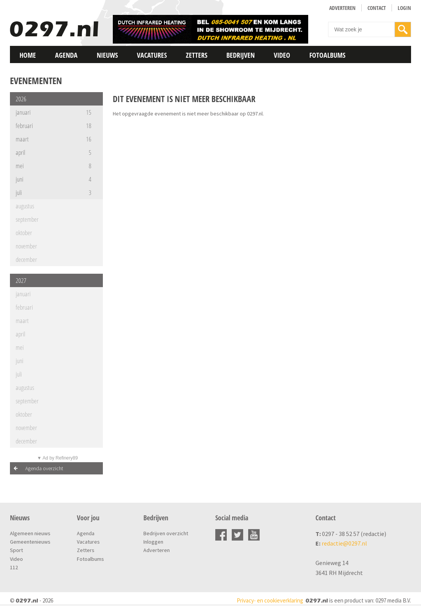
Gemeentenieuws (30, 541)
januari (53, 112)
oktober (24, 232)
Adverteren (342, 7)
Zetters (196, 55)
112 (14, 567)
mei (53, 166)
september (27, 219)
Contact (376, 7)
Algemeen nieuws (30, 533)
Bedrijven (240, 55)
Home (28, 55)
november (26, 246)
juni (53, 179)
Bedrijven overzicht (165, 533)
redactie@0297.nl (344, 543)
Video (282, 55)
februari (53, 125)
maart (53, 139)
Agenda (66, 55)
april (53, 152)
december (26, 259)
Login (404, 7)
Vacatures (152, 55)
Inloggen (153, 541)
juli (53, 192)
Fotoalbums (327, 55)
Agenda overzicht (44, 468)
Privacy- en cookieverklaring (270, 600)
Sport (16, 550)
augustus (25, 205)
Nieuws (107, 55)
